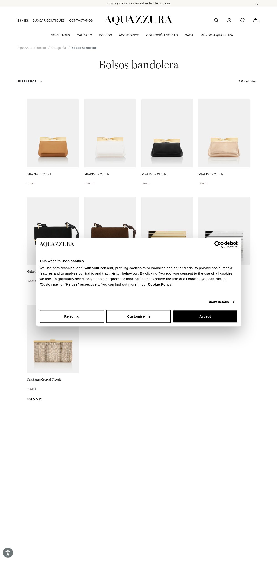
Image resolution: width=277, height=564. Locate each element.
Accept (205, 316)
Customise (138, 316)
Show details (218, 302)
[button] (257, 3)
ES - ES (22, 20)
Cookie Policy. (160, 284)
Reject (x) (72, 316)
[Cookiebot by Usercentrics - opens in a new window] (218, 244)
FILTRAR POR (27, 81)
